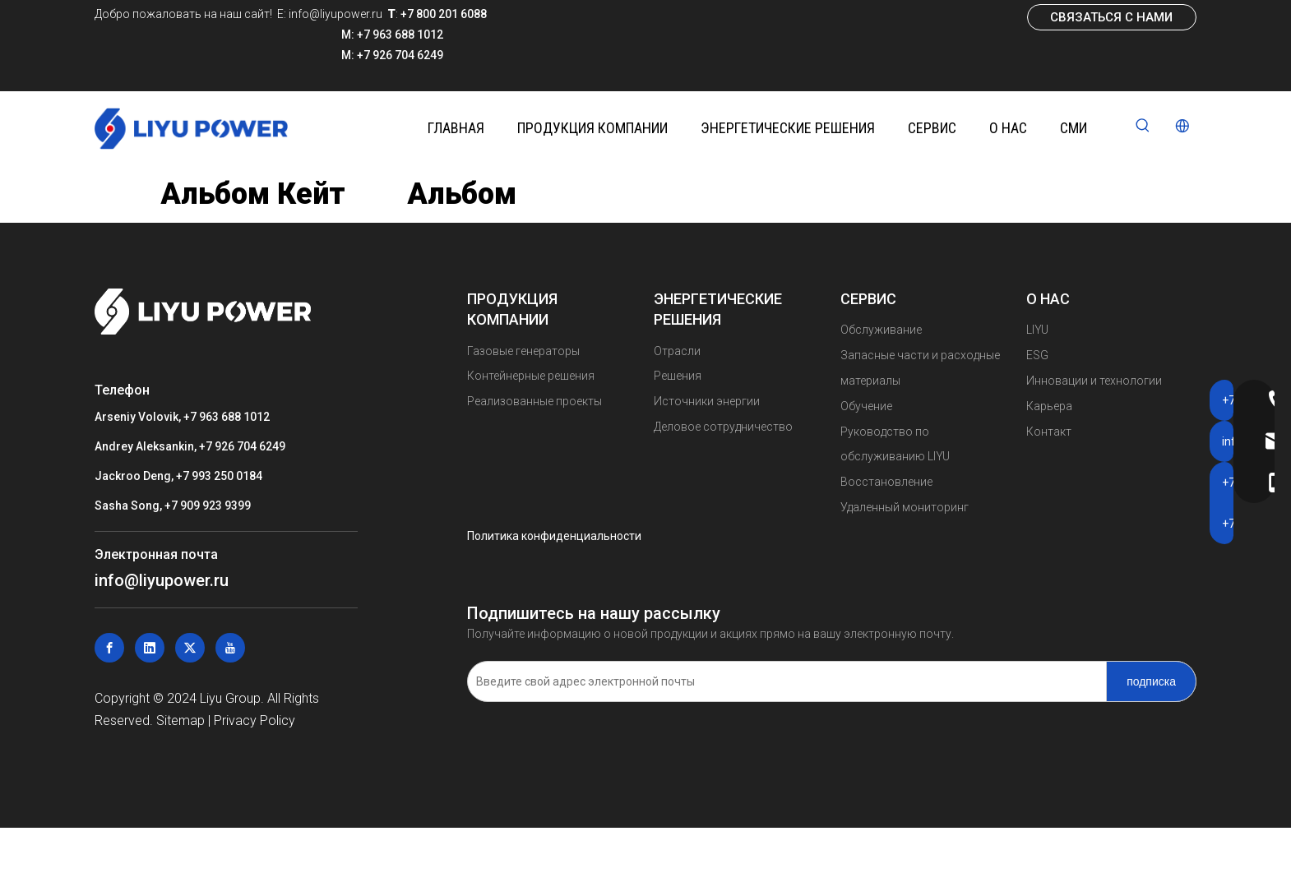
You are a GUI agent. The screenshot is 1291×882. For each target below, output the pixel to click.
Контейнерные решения (531, 375)
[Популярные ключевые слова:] (1143, 126)
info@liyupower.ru (334, 14)
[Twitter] (190, 648)
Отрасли (677, 351)
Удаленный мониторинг (904, 507)
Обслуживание (881, 329)
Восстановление (886, 481)
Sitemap (180, 720)
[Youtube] (230, 648)
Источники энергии (707, 401)
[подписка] (1151, 681)
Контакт (1048, 431)
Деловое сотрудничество (723, 426)
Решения (677, 375)
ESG (1037, 355)
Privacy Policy (254, 720)
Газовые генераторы (523, 351)
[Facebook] (109, 648)
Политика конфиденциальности (554, 536)
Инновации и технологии (1094, 380)
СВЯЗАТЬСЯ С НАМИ (1111, 17)
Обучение (866, 406)
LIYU (1037, 329)
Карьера (1049, 406)
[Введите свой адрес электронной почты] (783, 681)
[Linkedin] (149, 648)
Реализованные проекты (534, 401)
